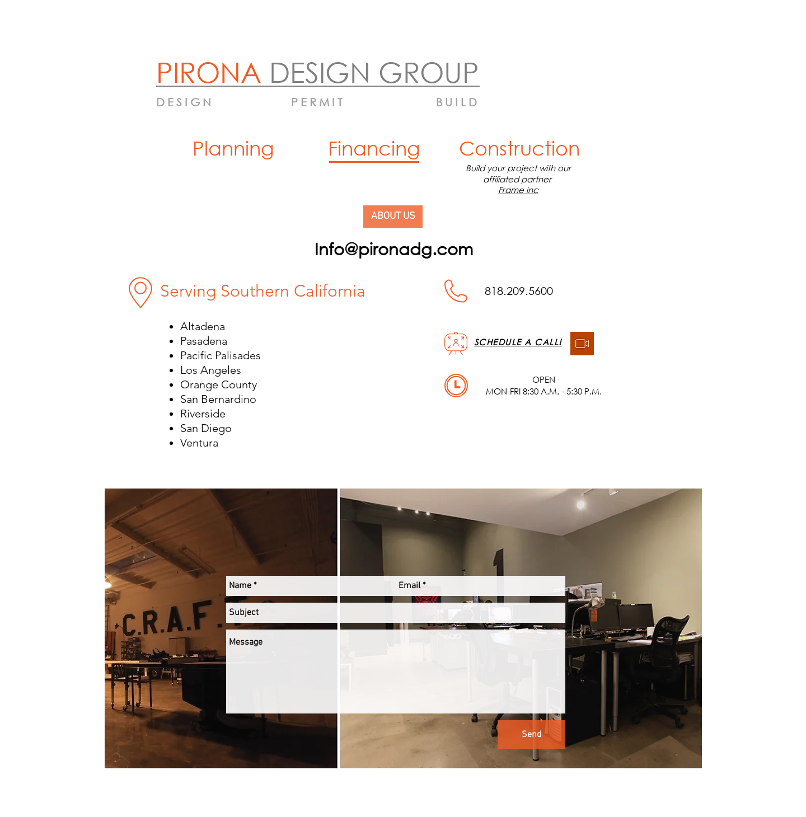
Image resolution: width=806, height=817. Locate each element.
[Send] (531, 734)
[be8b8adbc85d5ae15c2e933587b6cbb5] (582, 343)
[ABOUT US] (393, 216)
